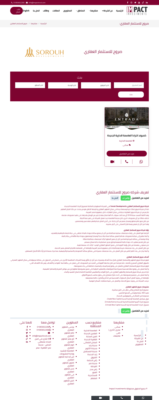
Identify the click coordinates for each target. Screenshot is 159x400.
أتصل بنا (115, 198)
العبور (94, 372)
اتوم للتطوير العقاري (69, 346)
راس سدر (93, 369)
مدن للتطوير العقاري (69, 370)
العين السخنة (91, 336)
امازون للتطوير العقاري (68, 364)
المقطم (94, 378)
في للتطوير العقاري (69, 376)
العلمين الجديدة (90, 333)
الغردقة (94, 366)
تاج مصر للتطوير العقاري (67, 340)
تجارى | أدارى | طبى (114, 331)
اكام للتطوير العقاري (69, 334)
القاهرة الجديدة (90, 339)
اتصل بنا (36, 10)
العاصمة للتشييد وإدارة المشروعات (67, 352)
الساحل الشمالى (90, 342)
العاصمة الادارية (90, 330)
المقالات (56, 10)
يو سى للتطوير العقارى (68, 328)
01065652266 (17, 2)
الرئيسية (119, 10)
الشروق (94, 357)
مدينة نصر (93, 363)
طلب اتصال (18, 11)
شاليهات (116, 336)
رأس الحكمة (92, 360)
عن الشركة (138, 338)
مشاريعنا (34, 23)
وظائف (46, 10)
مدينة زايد (93, 345)
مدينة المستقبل (90, 351)
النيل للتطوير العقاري (69, 382)
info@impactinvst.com (35, 2)
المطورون (67, 10)
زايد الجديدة (92, 354)
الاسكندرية (92, 375)
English (26, 10)
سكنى (117, 327)
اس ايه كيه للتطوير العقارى (66, 358)
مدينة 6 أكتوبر (91, 348)
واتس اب (125, 198)
